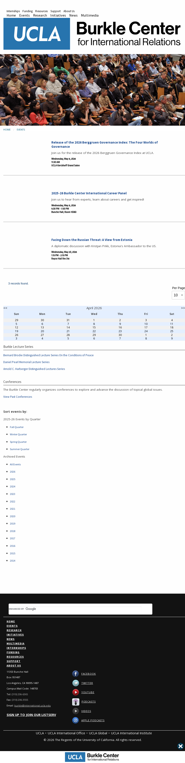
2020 (12, 516)
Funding (27, 11)
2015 (12, 553)
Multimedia (90, 15)
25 (171, 331)
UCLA (40, 733)
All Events (15, 464)
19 (16, 331)
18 (171, 327)
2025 (12, 479)
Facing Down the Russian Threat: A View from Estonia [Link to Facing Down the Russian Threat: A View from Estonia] (91, 240)
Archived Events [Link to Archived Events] (14, 456)
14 (68, 327)
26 (16, 335)
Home (11, 15)
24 (146, 331)
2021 (12, 508)
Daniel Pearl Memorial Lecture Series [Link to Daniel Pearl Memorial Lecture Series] (26, 362)
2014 (12, 560)
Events (24, 15)
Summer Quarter (19, 449)
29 (16, 320)
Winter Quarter (18, 434)
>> (183, 308)
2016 (12, 545)
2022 (12, 501)
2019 (12, 523)
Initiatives (58, 15)
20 (42, 331)
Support (55, 11)
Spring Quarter (18, 441)
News (73, 15)
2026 (12, 471)
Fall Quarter (17, 427)
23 (120, 331)
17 (146, 327)
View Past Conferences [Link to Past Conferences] (17, 397)
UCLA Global (98, 733)
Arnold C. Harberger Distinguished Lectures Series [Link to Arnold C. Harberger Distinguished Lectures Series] (34, 369)
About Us (69, 11)
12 (16, 327)
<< (5, 308)
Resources (41, 11)
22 (94, 331)
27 (42, 335)
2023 (12, 494)
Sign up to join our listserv (31, 715)
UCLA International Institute (131, 733)
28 (68, 335)
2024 (12, 486)
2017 (12, 538)
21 (68, 331)
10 (146, 324)
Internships (13, 11)
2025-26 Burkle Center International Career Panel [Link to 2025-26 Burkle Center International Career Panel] (89, 193)
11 (171, 324)
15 (94, 327)
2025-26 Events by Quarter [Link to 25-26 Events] (22, 419)
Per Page (178, 288)
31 (68, 320)
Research (40, 15)
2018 (12, 531)
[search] (75, 609)
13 (42, 327)
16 (120, 327)
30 (42, 320)
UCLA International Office (66, 733)
